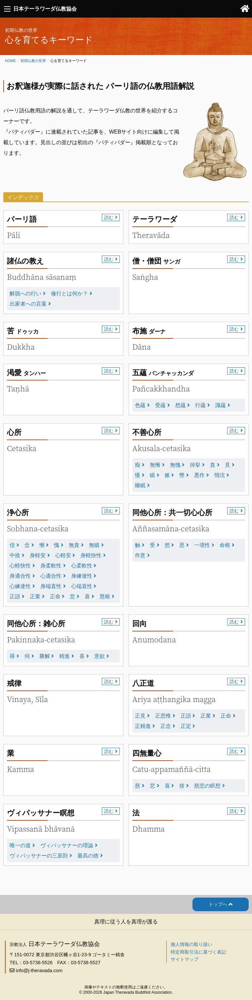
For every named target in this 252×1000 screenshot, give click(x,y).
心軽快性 (20, 565)
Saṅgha (145, 276)
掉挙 (195, 465)
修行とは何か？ (69, 293)
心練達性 (20, 586)
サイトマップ (184, 959)
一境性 (202, 545)
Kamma (20, 769)
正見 (140, 716)
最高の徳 (88, 855)
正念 (165, 726)
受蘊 (160, 405)
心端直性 (81, 586)
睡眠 (140, 485)
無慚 (155, 465)
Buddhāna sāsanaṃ (41, 276)
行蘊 (200, 405)
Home (10, 61)
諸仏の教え (25, 261)
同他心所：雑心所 (36, 623)
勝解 (44, 656)
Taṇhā (18, 388)
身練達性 (81, 576)
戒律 (14, 683)
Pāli (13, 235)
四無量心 (146, 753)
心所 (14, 432)
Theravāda (151, 235)
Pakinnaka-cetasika (41, 639)
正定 (186, 726)
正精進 (143, 726)
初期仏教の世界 (33, 61)
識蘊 (220, 405)
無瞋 (94, 545)
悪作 (199, 475)
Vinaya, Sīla (27, 699)
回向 (139, 623)
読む (108, 217)
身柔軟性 (51, 565)
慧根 (105, 596)
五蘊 (163, 373)
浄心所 (18, 512)
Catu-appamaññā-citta (171, 769)
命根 (225, 545)
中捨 (15, 555)
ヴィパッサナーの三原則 (39, 855)
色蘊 (140, 405)
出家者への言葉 (28, 304)
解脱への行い (25, 293)
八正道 (143, 683)
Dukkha (21, 346)
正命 (55, 596)
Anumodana (154, 639)
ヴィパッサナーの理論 (66, 845)
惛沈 (219, 475)
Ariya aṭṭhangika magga (174, 699)
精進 (64, 656)
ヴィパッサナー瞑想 (40, 813)
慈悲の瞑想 (207, 786)
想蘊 (180, 405)
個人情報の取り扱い (191, 944)
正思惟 (163, 716)
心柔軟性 (81, 565)
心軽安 (63, 555)
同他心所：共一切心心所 (172, 512)
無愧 (175, 465)
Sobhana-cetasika (37, 528)
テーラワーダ (154, 219)
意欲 (99, 656)
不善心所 (146, 432)
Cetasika (21, 448)
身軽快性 (91, 555)
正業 (35, 596)
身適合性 (20, 576)
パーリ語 (22, 219)
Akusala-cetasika (161, 448)
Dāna (141, 346)
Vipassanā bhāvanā (41, 828)
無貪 (74, 545)
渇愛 (26, 373)
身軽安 (38, 555)
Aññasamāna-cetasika (170, 528)
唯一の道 (20, 845)
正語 (15, 596)
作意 (140, 555)
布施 (149, 331)
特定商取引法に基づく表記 (198, 952)
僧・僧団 (156, 261)
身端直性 (51, 586)
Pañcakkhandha (161, 388)
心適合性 (51, 576)
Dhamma (148, 828)
